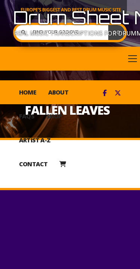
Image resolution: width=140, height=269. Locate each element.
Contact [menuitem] (33, 164)
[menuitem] (62, 164)
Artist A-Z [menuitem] (34, 140)
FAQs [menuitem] (26, 116)
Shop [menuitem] (54, 116)
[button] (70, 59)
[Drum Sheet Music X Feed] (118, 93)
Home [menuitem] (27, 92)
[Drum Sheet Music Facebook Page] (105, 93)
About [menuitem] (58, 92)
